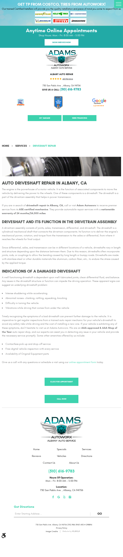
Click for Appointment (61, 381)
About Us (74, 462)
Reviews (36, 456)
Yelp (64, 497)
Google (58, 497)
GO (103, 513)
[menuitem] (36, 449)
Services (21, 145)
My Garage (44, 118)
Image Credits (52, 531)
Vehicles (61, 456)
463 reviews (67, 79)
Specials (61, 449)
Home (5, 145)
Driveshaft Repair (44, 145)
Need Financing (79, 118)
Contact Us (49, 462)
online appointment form (82, 362)
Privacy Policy (61, 528)
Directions (86, 456)
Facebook (53, 497)
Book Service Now (61, 42)
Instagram (70, 497)
